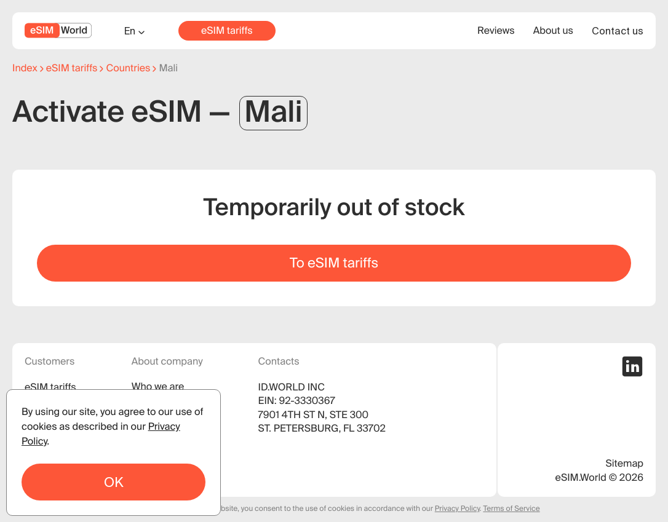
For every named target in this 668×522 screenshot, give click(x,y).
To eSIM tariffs (334, 263)
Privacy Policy (457, 509)
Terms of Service (511, 509)
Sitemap (624, 463)
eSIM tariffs (227, 30)
